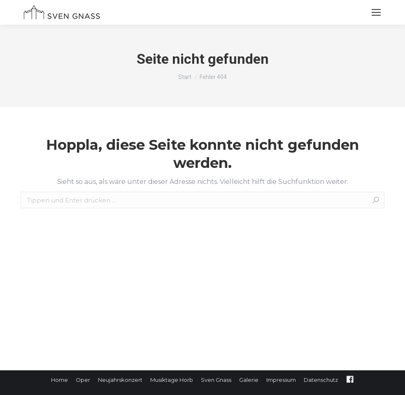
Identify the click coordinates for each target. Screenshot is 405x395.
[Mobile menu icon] (376, 12)
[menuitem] (59, 380)
